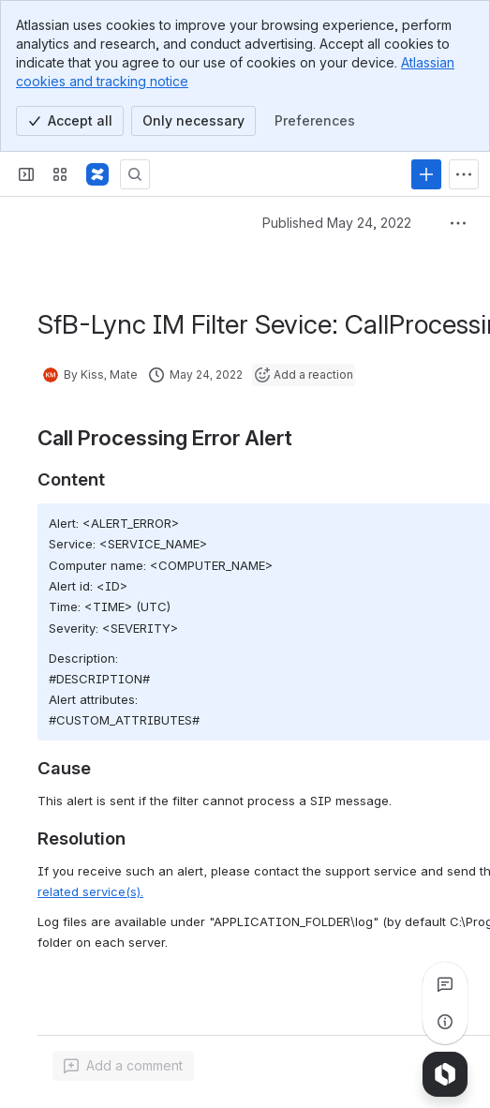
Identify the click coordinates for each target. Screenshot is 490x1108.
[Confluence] (97, 174)
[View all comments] (445, 984)
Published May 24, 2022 (336, 223)
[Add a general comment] (123, 1066)
